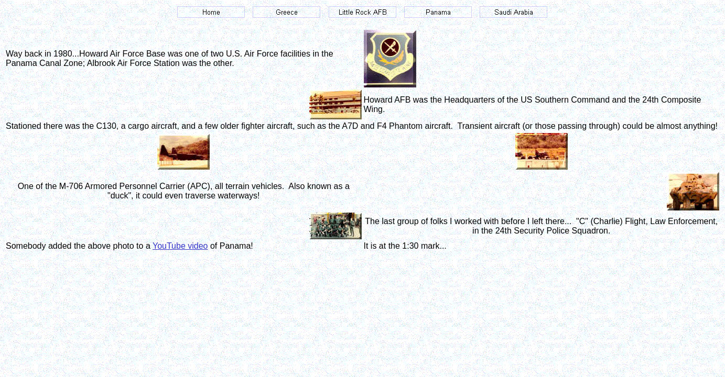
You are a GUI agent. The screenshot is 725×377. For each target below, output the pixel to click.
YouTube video (180, 245)
